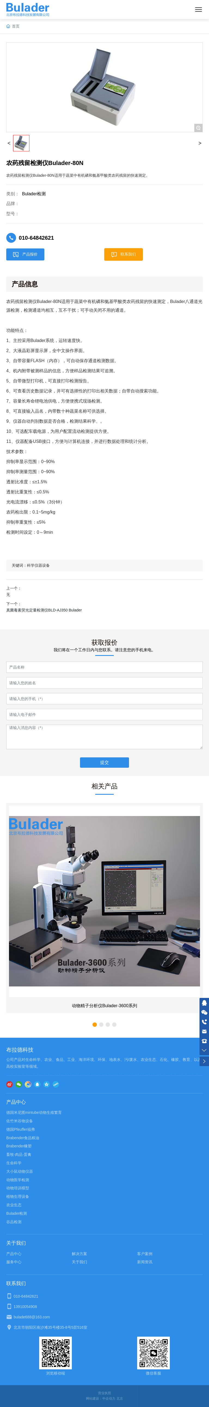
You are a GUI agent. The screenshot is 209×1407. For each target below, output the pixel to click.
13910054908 (25, 1306)
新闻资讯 (144, 1262)
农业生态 (13, 1205)
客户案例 (144, 1254)
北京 (119, 1398)
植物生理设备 (17, 1196)
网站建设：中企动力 (100, 1398)
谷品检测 (13, 1222)
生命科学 (13, 1163)
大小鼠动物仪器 (19, 1171)
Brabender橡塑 (19, 1146)
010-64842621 (36, 238)
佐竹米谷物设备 (19, 1121)
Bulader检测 (34, 193)
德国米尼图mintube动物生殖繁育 (34, 1112)
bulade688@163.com (32, 1317)
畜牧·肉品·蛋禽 (18, 1154)
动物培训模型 (17, 1188)
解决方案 (79, 1254)
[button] (95, 1024)
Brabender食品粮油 (22, 1138)
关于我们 (79, 1262)
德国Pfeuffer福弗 (20, 1129)
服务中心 (13, 1262)
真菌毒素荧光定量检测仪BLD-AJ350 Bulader (44, 610)
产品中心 (13, 1254)
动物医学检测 (17, 1180)
